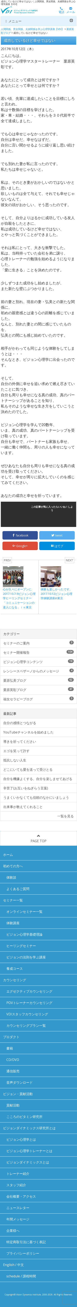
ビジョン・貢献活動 (18, 1094)
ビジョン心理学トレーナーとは (29, 1151)
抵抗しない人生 (14, 760)
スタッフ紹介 (16, 1185)
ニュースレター (17, 1208)
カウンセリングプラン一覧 (26, 1025)
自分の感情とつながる (19, 723)
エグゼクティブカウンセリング (29, 991)
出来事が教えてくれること (23, 806)
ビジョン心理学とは (21, 1139)
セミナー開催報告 (38, 652)
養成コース (14, 968)
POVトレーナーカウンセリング (29, 1002)
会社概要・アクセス (21, 1196)
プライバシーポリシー (22, 1253)
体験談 (11, 877)
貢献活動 (13, 1105)
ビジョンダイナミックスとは (27, 1162)
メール (70, 10)
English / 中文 (13, 1264)
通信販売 (13, 1071)
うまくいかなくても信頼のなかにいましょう (36, 797)
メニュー (38, 21)
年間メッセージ (17, 1219)
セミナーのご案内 (38, 643)
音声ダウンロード (19, 1082)
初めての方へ (13, 866)
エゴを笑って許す (16, 751)
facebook (20, 535)
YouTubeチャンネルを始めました (28, 732)
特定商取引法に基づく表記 (26, 1242)
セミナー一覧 (13, 900)
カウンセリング (14, 980)
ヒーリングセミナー (21, 945)
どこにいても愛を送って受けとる (28, 769)
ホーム (8, 854)
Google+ (20, 546)
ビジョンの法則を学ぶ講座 (26, 957)
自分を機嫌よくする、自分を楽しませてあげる (37, 779)
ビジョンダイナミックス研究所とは (29, 1128)
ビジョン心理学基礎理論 (24, 934)
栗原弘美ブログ (38, 680)
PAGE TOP (38, 838)
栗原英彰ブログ (38, 689)
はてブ (57, 546)
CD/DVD (12, 1059)
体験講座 (13, 923)
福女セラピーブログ (38, 699)
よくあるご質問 (17, 889)
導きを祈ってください (19, 741)
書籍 (9, 1048)
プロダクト (11, 1037)
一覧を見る (65, 816)
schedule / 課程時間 (21, 1276)
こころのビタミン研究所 (24, 1116)
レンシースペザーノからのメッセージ (38, 671)
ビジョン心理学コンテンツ (38, 661)
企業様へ (13, 1230)
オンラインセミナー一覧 (24, 911)
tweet (57, 535)
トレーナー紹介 (17, 1173)
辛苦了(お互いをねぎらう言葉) (25, 788)
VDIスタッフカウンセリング (27, 1014)
